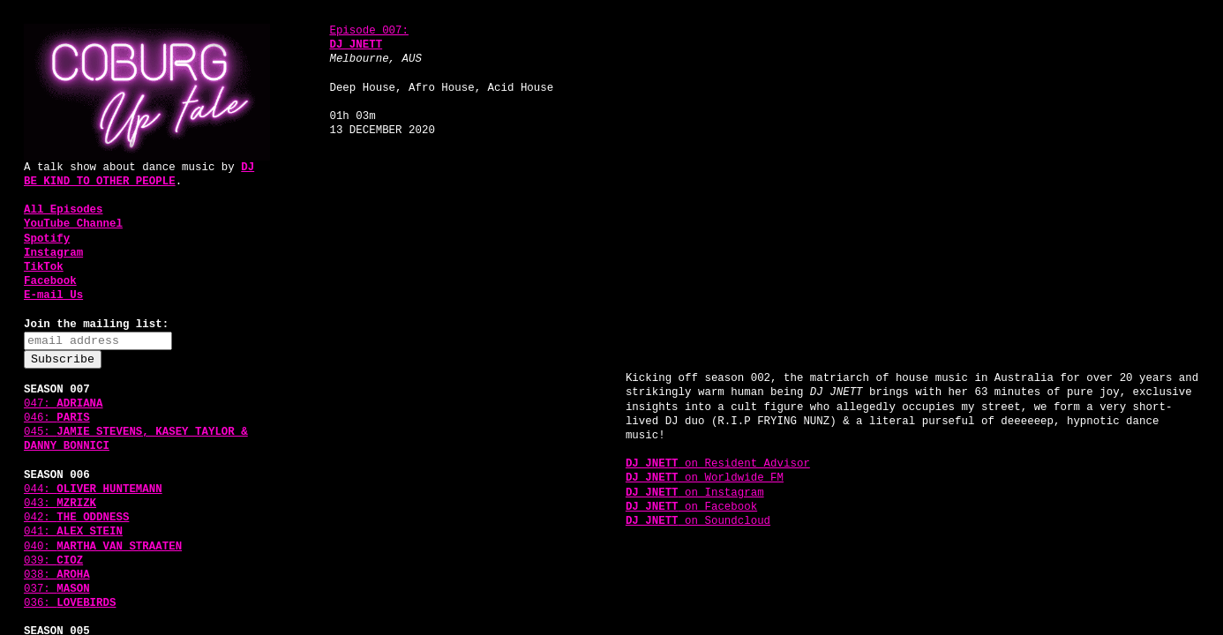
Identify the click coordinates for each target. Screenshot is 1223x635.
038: (57, 575)
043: (60, 503)
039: (53, 561)
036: (70, 603)
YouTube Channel (73, 224)
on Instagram (695, 493)
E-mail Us (53, 295)
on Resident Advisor (718, 464)
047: (63, 404)
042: (76, 518)
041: (73, 532)
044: (93, 489)
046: (57, 418)
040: (103, 547)
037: (57, 589)
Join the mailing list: (96, 324)
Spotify (47, 239)
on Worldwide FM (705, 478)
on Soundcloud (698, 521)
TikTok (44, 267)
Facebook (50, 281)
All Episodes (63, 210)
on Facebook (691, 507)
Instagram (53, 253)
